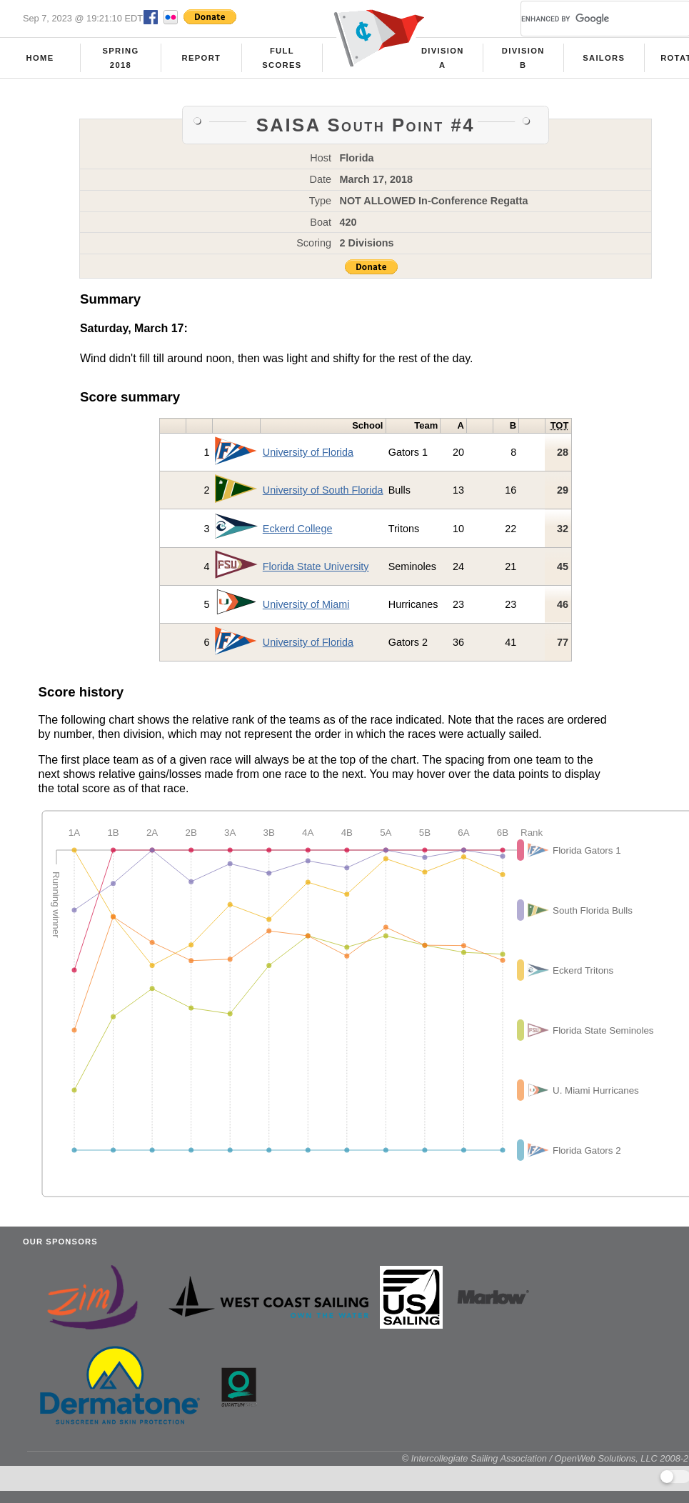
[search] (588, 18)
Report (201, 58)
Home (40, 58)
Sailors (604, 58)
